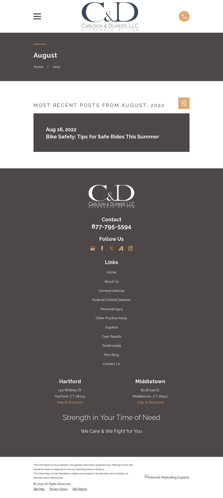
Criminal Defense (111, 291)
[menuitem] (39, 489)
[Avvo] (121, 248)
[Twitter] (111, 248)
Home (111, 272)
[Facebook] (102, 248)
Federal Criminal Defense (111, 300)
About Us (111, 281)
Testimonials (111, 346)
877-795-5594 (111, 226)
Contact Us (111, 364)
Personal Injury (111, 309)
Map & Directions (70, 402)
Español (111, 327)
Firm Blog (111, 355)
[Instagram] (130, 248)
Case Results (111, 336)
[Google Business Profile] (92, 248)
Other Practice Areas (111, 318)
